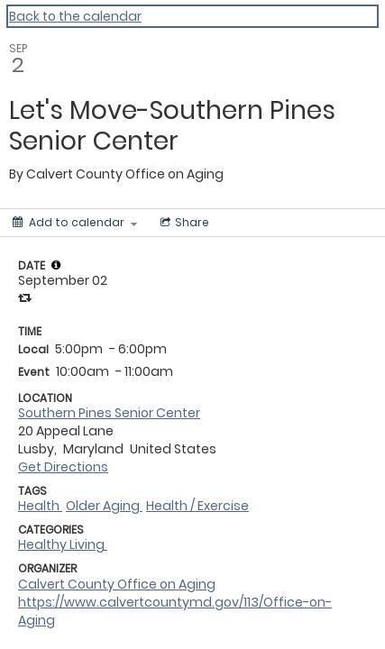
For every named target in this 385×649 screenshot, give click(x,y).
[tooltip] (55, 265)
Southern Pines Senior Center (109, 413)
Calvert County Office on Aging (116, 584)
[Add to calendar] (75, 222)
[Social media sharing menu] (183, 222)
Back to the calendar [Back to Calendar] (75, 16)
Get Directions (63, 467)
